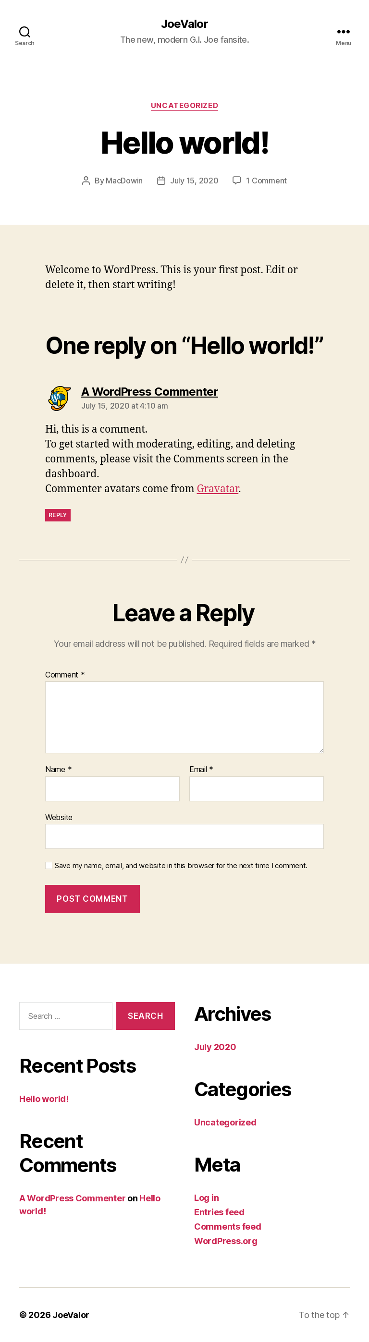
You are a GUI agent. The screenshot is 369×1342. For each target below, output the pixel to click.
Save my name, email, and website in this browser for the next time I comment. (181, 865)
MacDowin (124, 180)
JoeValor (184, 24)
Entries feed (219, 1212)
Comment (65, 675)
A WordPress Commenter (72, 1198)
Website (59, 817)
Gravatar (218, 489)
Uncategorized (184, 105)
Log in (206, 1198)
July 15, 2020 (194, 180)
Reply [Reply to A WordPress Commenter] (58, 515)
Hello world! (44, 1099)
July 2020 (215, 1047)
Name (58, 769)
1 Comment (266, 180)
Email (201, 769)
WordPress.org (226, 1241)
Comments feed (227, 1226)
